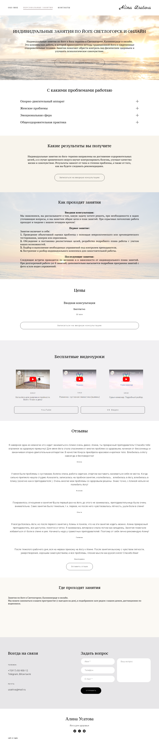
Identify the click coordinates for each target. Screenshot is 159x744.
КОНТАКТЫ (64, 8)
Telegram (13, 677)
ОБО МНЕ (13, 8)
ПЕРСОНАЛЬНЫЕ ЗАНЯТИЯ (38, 8)
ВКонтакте (25, 677)
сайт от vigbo (13, 738)
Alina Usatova (135, 7)
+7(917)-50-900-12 (18, 673)
